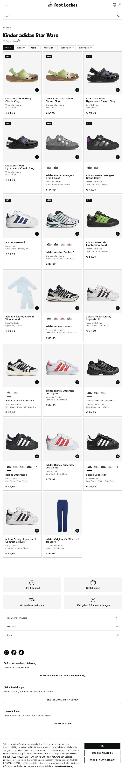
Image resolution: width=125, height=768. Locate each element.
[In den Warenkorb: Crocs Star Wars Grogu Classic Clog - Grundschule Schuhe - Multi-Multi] (77, 90)
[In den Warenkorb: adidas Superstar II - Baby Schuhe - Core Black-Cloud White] (37, 456)
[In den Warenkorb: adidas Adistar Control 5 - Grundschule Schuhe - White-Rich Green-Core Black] (77, 234)
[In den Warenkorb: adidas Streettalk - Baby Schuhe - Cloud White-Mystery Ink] (37, 234)
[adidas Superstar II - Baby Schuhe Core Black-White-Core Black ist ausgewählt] (89, 467)
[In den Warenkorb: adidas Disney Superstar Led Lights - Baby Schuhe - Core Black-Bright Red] (77, 456)
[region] (62, 753)
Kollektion (50, 48)
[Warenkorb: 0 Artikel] (119, 5)
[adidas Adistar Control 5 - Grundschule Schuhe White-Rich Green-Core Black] (69, 318)
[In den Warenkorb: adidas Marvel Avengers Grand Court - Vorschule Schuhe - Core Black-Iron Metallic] (118, 157)
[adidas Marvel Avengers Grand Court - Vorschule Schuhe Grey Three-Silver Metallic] (96, 167)
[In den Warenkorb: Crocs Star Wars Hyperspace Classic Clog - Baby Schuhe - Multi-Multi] (118, 90)
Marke (34, 48)
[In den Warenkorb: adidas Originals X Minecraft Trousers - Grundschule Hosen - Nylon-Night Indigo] (77, 531)
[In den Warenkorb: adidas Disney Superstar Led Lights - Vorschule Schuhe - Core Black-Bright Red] (77, 382)
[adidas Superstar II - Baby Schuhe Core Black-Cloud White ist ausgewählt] (9, 467)
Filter (8, 47)
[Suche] (62, 16)
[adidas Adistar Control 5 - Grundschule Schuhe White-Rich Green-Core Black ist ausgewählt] (49, 244)
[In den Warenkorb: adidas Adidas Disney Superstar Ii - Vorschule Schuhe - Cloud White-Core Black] (118, 308)
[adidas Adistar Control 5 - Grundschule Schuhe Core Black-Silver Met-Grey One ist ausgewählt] (49, 318)
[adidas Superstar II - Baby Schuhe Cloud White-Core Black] (15, 467)
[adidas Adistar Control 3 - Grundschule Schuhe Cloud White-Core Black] (96, 393)
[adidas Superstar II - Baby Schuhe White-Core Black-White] (22, 467)
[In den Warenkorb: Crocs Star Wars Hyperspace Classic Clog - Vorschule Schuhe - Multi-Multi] (37, 157)
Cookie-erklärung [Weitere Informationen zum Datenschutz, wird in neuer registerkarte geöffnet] (64, 766)
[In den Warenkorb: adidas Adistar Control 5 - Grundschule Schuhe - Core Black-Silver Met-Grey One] (77, 308)
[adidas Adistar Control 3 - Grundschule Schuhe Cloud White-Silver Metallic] (103, 393)
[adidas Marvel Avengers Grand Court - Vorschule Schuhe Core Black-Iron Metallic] (56, 167)
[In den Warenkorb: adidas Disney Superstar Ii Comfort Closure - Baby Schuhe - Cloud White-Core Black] (37, 531)
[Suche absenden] (118, 16)
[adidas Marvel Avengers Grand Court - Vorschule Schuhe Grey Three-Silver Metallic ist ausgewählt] (49, 167)
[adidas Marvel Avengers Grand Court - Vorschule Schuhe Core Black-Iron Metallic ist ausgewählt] (89, 167)
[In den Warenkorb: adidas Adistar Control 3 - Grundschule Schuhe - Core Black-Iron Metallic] (118, 382)
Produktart (67, 48)
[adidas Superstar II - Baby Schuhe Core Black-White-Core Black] (29, 467)
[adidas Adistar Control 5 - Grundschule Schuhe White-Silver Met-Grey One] (62, 244)
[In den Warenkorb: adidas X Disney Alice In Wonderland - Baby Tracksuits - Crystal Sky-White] (37, 308)
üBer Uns (62, 626)
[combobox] (62, 16)
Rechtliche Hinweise (62, 617)
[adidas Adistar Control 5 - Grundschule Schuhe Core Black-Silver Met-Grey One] (56, 244)
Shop (62, 635)
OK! (102, 745)
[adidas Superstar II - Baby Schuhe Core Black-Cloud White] (103, 467)
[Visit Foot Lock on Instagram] (6, 652)
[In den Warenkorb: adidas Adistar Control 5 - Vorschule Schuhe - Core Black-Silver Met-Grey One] (37, 382)
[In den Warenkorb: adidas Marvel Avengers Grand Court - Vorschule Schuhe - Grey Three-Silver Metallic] (77, 157)
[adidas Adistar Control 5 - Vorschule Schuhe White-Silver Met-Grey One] (15, 393)
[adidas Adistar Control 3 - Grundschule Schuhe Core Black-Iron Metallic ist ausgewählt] (89, 393)
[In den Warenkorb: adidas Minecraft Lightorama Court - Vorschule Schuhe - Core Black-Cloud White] (118, 234)
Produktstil (85, 48)
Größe (21, 48)
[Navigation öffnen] (6, 5)
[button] (18, 41)
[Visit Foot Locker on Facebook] (14, 652)
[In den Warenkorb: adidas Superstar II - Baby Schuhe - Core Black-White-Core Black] (118, 456)
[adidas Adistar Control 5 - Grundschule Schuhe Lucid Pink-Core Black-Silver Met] (69, 244)
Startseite (7, 27)
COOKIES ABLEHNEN (102, 753)
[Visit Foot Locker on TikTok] (21, 652)
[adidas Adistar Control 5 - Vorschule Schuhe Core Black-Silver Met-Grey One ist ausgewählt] (9, 393)
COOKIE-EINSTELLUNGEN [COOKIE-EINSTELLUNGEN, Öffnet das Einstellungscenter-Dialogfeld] (103, 760)
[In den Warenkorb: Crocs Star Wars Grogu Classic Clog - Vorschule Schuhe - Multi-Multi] (37, 90)
